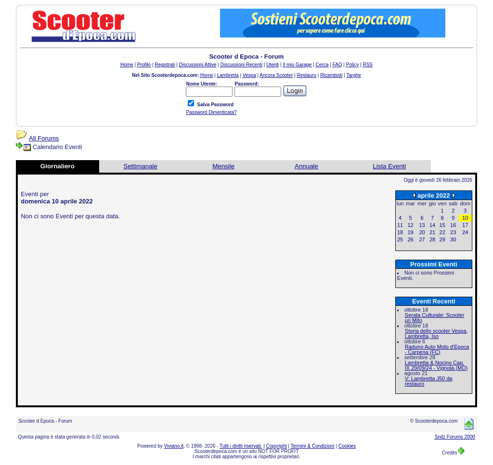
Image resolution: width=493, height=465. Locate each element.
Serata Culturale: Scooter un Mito (435, 317)
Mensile (223, 166)
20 (422, 232)
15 (442, 225)
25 (400, 239)
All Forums (44, 138)
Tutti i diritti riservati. (241, 446)
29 (442, 239)
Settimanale (140, 166)
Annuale (306, 166)
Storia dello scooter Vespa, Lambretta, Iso (436, 333)
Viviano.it (173, 446)
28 (432, 239)
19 (410, 232)
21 (432, 232)
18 (400, 232)
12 (410, 225)
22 (442, 232)
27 (422, 239)
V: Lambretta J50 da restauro (429, 381)
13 (422, 225)
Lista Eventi (389, 166)
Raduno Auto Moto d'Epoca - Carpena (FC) (437, 349)
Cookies (347, 446)
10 (465, 218)
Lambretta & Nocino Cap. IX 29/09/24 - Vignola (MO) (436, 365)
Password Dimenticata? (211, 112)
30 (453, 239)
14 (432, 225)
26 (410, 239)
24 (465, 232)
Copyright (276, 446)
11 (400, 225)
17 (465, 225)
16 (453, 225)
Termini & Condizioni (313, 446)
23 (453, 232)
